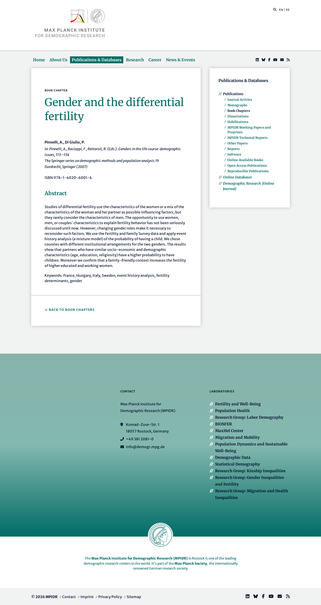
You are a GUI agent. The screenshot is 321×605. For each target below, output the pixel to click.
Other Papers (237, 143)
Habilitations (237, 122)
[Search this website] (272, 10)
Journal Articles (239, 100)
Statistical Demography (237, 464)
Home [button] (39, 59)
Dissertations (238, 116)
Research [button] (135, 59)
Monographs (237, 105)
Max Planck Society (191, 563)
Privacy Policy (110, 597)
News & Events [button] (180, 59)
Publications (233, 94)
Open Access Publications (247, 166)
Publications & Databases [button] (96, 59)
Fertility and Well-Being (238, 404)
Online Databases (237, 177)
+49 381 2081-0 (140, 439)
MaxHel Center (229, 430)
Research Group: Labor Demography (249, 417)
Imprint (87, 597)
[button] (274, 9)
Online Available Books (245, 160)
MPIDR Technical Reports (247, 138)
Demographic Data (233, 457)
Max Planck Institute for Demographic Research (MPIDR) (139, 558)
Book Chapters (238, 111)
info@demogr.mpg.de (145, 447)
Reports (233, 149)
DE (288, 9)
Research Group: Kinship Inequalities (250, 470)
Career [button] (154, 59)
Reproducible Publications (248, 171)
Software (234, 154)
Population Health (232, 410)
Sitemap (134, 597)
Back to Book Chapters (72, 310)
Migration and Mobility (237, 437)
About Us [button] (58, 59)
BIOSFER (223, 424)
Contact (69, 597)
